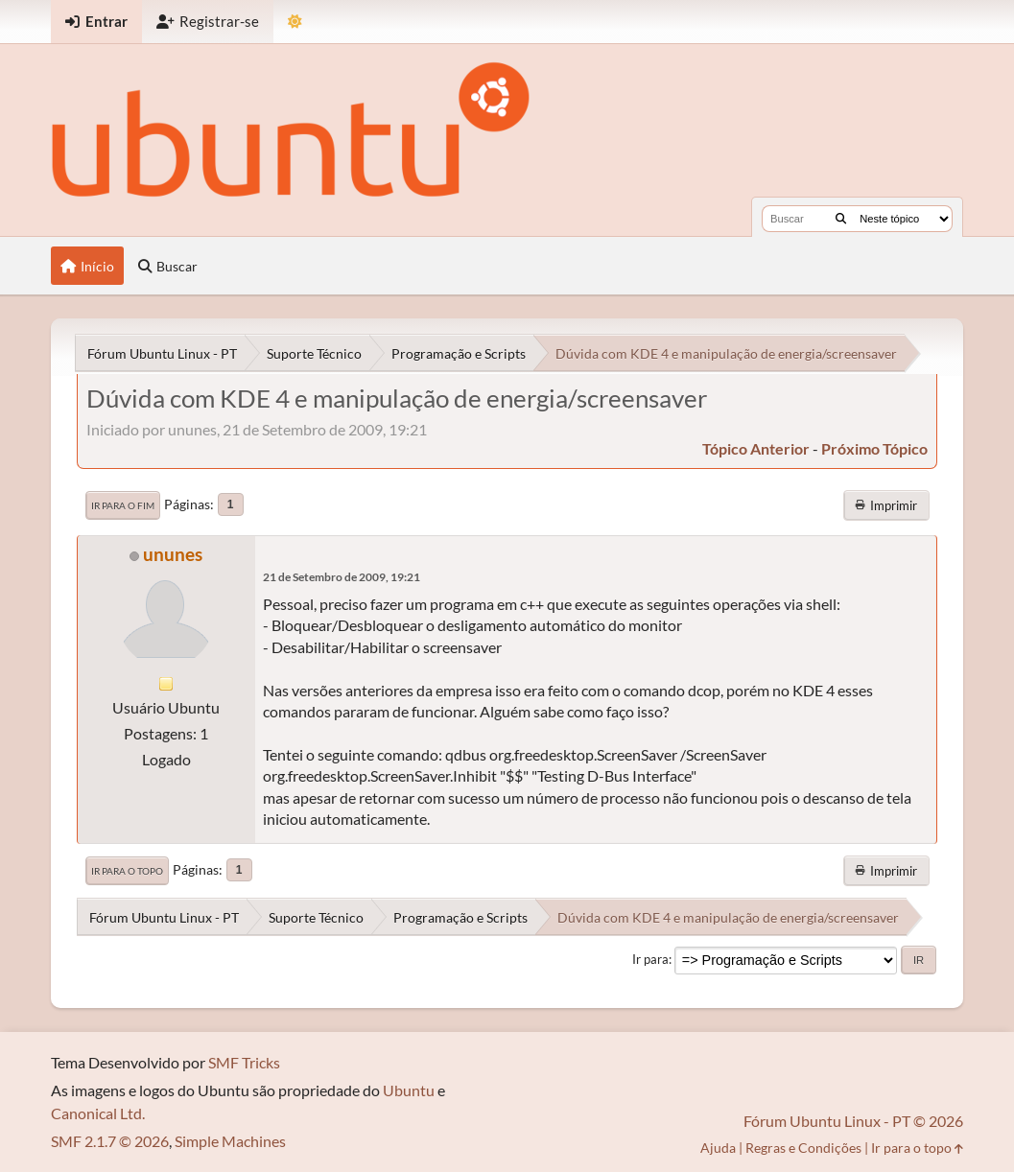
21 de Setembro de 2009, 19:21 (341, 577)
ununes (172, 554)
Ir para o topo (127, 871)
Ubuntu (409, 1090)
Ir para (650, 959)
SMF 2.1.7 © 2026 (110, 1141)
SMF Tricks (244, 1062)
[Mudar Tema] (295, 21)
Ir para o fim (122, 505)
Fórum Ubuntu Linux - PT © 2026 (853, 1121)
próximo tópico (874, 448)
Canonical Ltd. (98, 1113)
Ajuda (718, 1147)
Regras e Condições (803, 1147)
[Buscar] (841, 218)
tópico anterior (756, 448)
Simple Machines (230, 1141)
